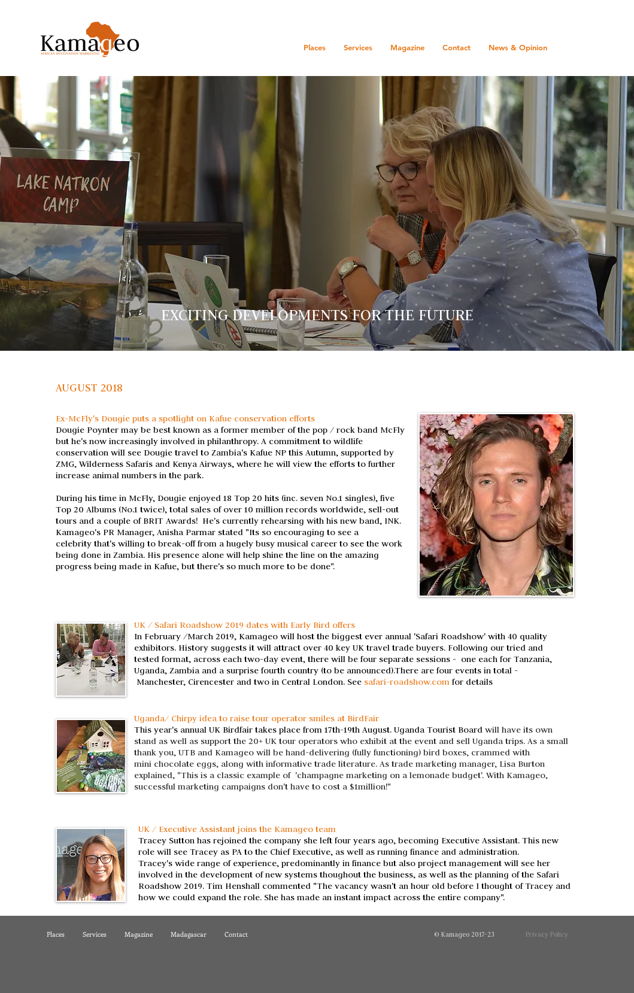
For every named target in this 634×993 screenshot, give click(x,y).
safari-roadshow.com (407, 681)
